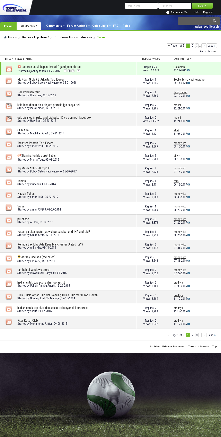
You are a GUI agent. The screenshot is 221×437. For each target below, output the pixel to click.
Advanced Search (207, 26)
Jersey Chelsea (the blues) (38, 257)
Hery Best (36, 121)
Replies (146, 58)
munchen (35, 184)
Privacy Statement (173, 346)
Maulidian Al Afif (40, 133)
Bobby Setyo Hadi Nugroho (46, 82)
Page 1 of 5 (177, 45)
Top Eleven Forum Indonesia (73, 37)
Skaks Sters (37, 235)
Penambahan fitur (28, 92)
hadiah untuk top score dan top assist (41, 282)
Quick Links (100, 25)
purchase (23, 219)
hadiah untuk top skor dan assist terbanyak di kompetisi (52, 308)
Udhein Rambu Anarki (42, 285)
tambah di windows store (33, 270)
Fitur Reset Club (27, 320)
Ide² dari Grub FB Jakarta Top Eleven (40, 79)
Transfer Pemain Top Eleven (35, 143)
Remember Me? (179, 12)
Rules (126, 25)
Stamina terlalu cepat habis (38, 156)
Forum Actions (77, 25)
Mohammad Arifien (41, 323)
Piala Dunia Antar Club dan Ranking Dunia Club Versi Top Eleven (57, 295)
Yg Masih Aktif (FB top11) (33, 168)
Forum (8, 26)
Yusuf (33, 311)
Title (8, 58)
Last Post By (183, 58)
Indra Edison (37, 108)
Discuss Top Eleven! (35, 37)
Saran (21, 206)
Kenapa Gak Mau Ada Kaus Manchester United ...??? (50, 244)
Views (156, 58)
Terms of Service (199, 346)
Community (54, 25)
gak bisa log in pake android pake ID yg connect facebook (54, 117)
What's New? (29, 26)
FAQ (115, 25)
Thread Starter (23, 58)
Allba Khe (35, 247)
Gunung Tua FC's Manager (45, 298)
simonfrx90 (37, 146)
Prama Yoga (37, 159)
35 (155, 67)
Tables (21, 181)
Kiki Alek (35, 261)
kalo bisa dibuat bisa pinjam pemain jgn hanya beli (48, 105)
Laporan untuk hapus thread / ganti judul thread (51, 67)
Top (214, 346)
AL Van (34, 222)
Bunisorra (35, 95)
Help (196, 12)
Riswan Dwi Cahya (41, 273)
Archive (155, 346)
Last (212, 45)
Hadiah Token (26, 194)
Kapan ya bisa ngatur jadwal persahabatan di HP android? (53, 232)
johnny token (38, 71)
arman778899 (38, 209)
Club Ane (23, 130)
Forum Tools (207, 51)
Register (208, 12)
